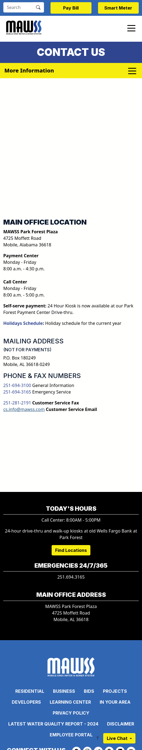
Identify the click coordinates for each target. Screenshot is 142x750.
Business (64, 691)
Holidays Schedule (23, 323)
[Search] (18, 7)
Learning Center (70, 702)
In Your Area (115, 702)
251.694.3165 (71, 577)
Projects (115, 691)
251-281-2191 (17, 403)
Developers (26, 702)
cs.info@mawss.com (24, 409)
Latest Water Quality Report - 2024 (53, 724)
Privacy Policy (71, 713)
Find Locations (71, 550)
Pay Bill (71, 8)
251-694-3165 (17, 392)
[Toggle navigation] (131, 28)
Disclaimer (120, 724)
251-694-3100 (17, 385)
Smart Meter (118, 8)
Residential (29, 691)
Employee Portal (71, 734)
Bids (89, 691)
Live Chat (118, 738)
